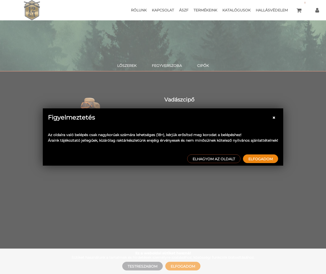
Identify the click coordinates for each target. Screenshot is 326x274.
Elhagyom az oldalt (214, 159)
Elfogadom (260, 159)
